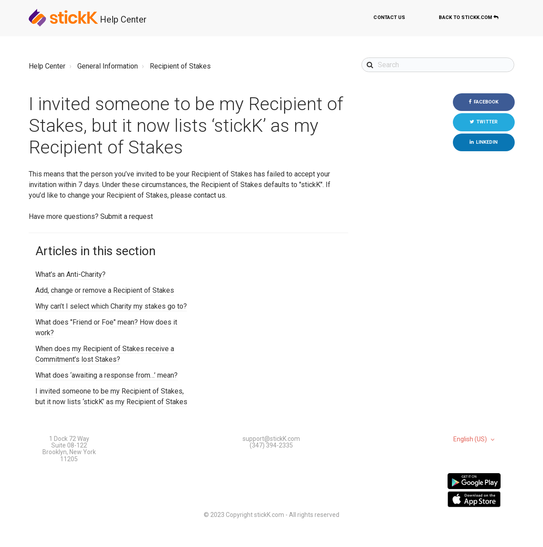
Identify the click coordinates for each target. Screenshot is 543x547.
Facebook (486, 102)
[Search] (438, 64)
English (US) (470, 439)
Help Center (123, 19)
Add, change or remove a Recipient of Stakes (104, 290)
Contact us (389, 17)
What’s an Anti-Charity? (70, 274)
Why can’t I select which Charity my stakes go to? (111, 306)
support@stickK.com (271, 438)
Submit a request (126, 216)
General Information (107, 66)
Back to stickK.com (468, 17)
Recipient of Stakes (180, 66)
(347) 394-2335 (271, 445)
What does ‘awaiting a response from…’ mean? (106, 375)
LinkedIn (487, 142)
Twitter (486, 122)
